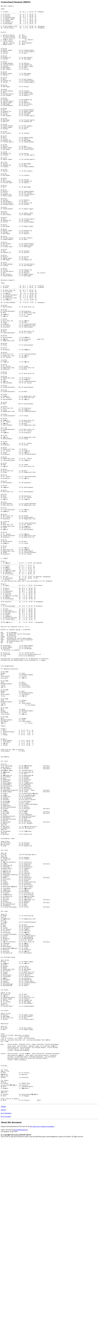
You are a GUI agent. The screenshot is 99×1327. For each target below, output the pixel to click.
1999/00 (3, 1294)
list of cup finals (6, 1304)
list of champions (6, 1301)
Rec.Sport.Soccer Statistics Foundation (42, 1314)
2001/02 (3, 1298)
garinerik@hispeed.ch (20, 1318)
